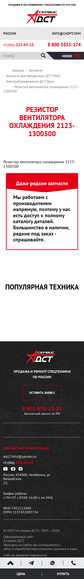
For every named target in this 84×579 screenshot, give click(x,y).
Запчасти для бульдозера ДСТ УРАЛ (33, 76)
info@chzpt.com (66, 33)
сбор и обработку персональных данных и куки (40, 548)
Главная (18, 70)
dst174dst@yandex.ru (20, 456)
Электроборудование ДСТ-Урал (30, 81)
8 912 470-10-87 (42, 409)
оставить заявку (42, 393)
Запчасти (35, 70)
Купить (63, 574)
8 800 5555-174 (64, 44)
